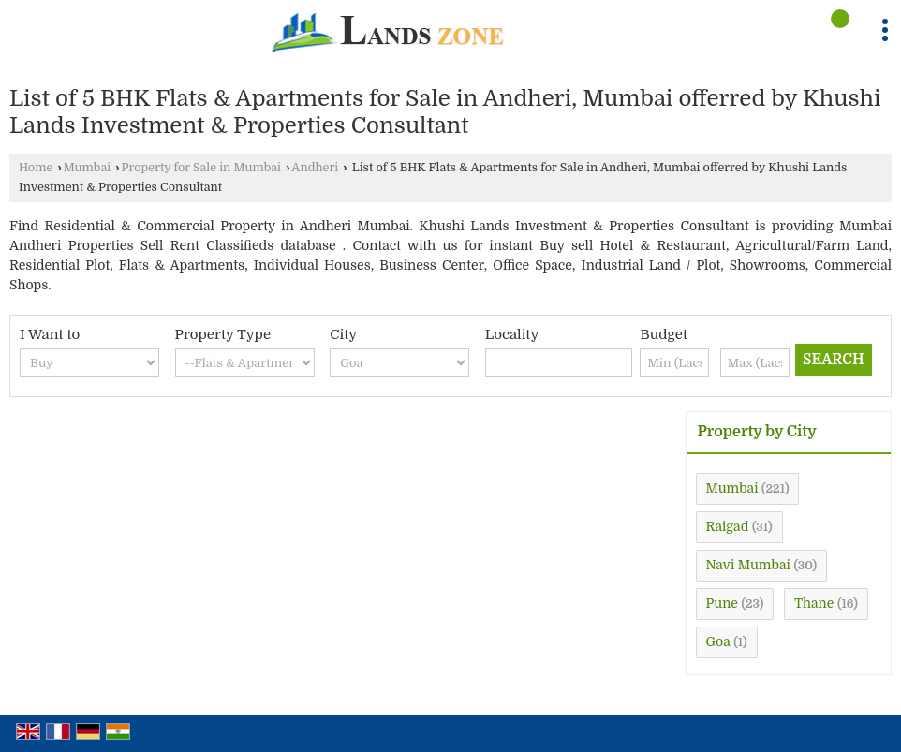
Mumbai (87, 167)
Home (35, 167)
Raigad (727, 526)
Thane (814, 603)
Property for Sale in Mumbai (201, 167)
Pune (722, 603)
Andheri (314, 167)
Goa (718, 641)
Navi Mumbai (748, 564)
